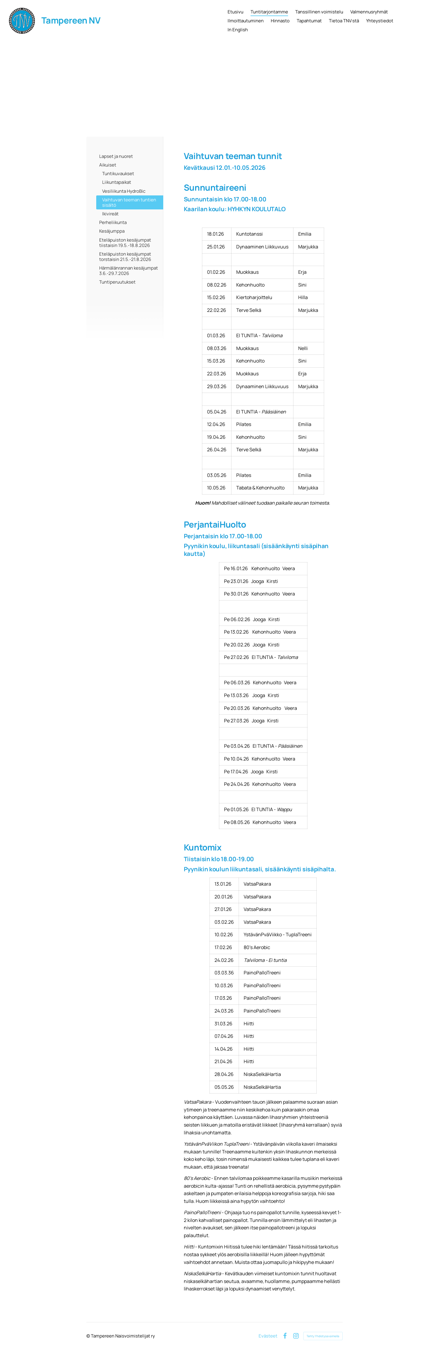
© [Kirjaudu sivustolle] (88, 1336)
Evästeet (268, 1336)
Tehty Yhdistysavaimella (323, 1336)
